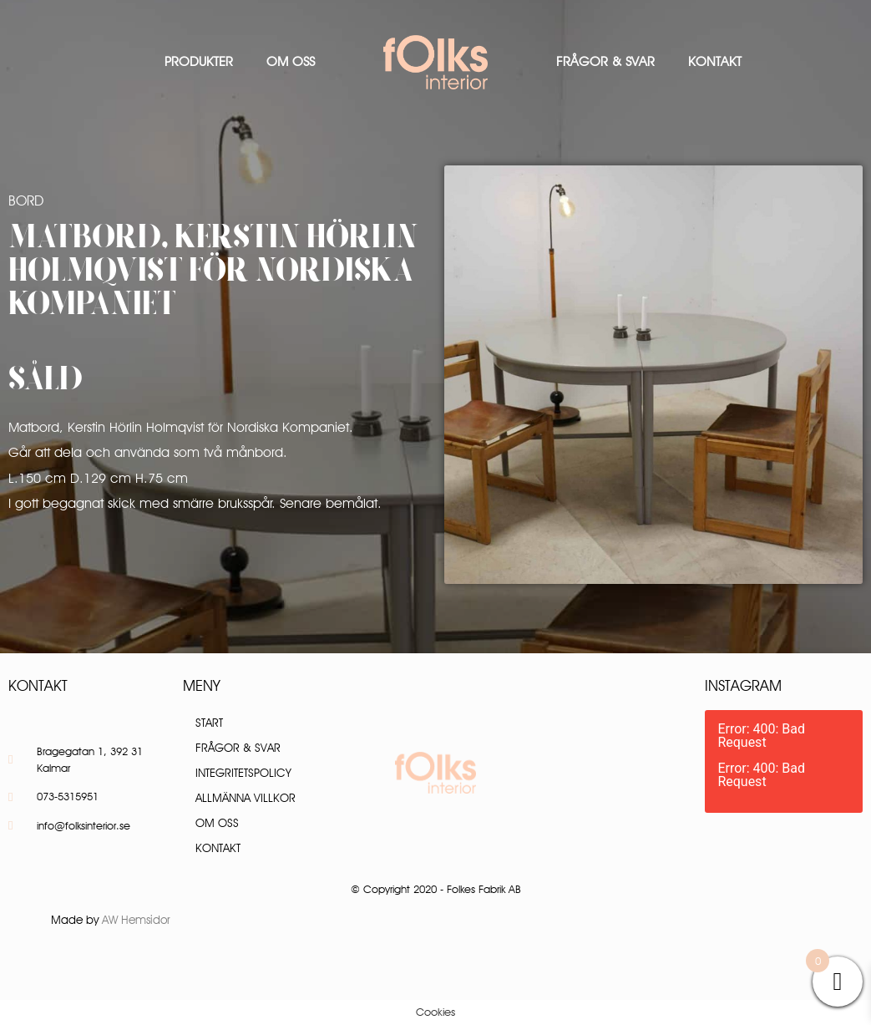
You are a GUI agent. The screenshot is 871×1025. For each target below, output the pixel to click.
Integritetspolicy (243, 772)
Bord (25, 200)
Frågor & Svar (605, 61)
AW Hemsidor (136, 919)
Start (209, 722)
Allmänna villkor (245, 797)
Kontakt (715, 61)
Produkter (199, 61)
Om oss (290, 61)
